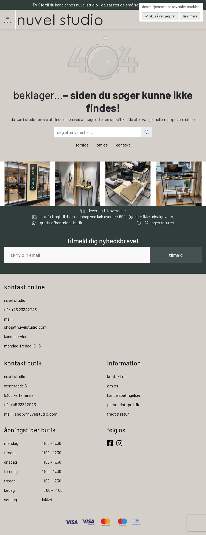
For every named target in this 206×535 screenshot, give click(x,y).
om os (102, 144)
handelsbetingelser (124, 395)
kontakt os (117, 376)
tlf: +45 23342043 (20, 404)
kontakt (123, 144)
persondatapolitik (123, 404)
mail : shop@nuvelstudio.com (30, 413)
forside (82, 144)
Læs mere (190, 16)
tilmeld (176, 255)
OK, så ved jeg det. (162, 16)
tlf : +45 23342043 (20, 309)
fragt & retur (118, 413)
